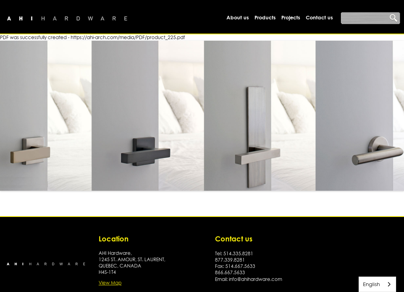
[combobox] (377, 284)
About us (237, 17)
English (371, 284)
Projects (290, 17)
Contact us (319, 17)
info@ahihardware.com (255, 279)
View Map (110, 283)
